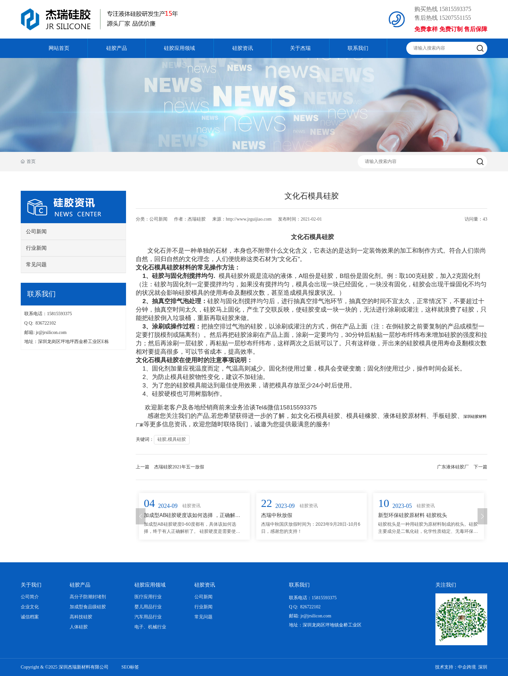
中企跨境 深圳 (472, 667)
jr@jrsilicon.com (52, 332)
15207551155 (455, 18)
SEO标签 (130, 667)
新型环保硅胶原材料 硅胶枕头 (412, 515)
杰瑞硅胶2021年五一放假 (179, 466)
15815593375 (455, 9)
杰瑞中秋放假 (276, 515)
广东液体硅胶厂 (453, 466)
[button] (140, 516)
